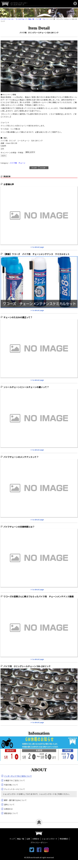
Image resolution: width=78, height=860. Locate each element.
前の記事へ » (43, 168)
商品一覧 (20, 839)
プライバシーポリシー (39, 842)
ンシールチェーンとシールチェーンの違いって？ (26, 387)
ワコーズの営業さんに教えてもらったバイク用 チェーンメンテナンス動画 (38, 596)
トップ (12, 839)
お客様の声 (8, 184)
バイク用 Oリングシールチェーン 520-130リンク (39, 32)
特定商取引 (64, 839)
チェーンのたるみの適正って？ (17, 317)
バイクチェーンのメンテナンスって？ (21, 456)
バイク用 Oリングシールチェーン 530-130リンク (26, 666)
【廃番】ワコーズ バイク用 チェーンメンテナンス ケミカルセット (37, 254)
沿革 (28, 839)
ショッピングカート (49, 839)
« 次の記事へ (34, 168)
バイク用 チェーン (17, 163)
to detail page (38, 247)
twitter (31, 849)
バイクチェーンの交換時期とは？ (19, 526)
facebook (39, 849)
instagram (46, 849)
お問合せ (35, 839)
